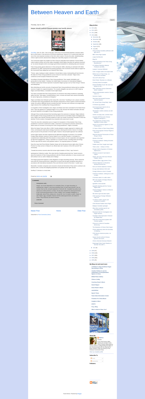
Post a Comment (39, 203)
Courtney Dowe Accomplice (100, 82)
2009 (93, 250)
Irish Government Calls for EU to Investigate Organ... (101, 107)
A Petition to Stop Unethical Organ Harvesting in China (101, 267)
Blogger (79, 393)
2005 (93, 260)
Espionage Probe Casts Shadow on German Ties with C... (102, 244)
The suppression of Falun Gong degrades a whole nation (101, 121)
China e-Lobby (96, 279)
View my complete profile (96, 352)
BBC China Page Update (99, 54)
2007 (93, 255)
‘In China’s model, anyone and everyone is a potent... (101, 200)
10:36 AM (39, 199)
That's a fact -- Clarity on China (101, 146)
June (94, 247)
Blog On (95, 59)
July (94, 48)
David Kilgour (95, 285)
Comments (94, 361)
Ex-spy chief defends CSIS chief (101, 169)
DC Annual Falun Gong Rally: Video (102, 102)
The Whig (33, 52)
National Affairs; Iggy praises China (102, 160)
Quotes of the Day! (98, 138)
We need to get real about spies (101, 193)
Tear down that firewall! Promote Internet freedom (101, 99)
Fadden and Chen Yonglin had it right (102, 144)
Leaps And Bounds (98, 57)
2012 (93, 30)
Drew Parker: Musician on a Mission (102, 80)
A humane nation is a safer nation (101, 177)
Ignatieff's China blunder (99, 183)
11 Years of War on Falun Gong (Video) (103, 128)
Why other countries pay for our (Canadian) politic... (101, 208)
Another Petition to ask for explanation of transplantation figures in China (100, 272)
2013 (93, 28)
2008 (93, 253)
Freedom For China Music (99, 298)
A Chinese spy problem (99, 104)
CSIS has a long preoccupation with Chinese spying (102, 220)
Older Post (81, 211)
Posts (93, 358)
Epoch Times (95, 293)
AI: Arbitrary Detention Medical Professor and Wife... (101, 66)
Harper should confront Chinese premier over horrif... (101, 237)
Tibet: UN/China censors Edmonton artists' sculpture (102, 89)
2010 (93, 35)
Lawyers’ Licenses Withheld (100, 69)
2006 (93, 257)
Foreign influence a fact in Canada (102, 171)
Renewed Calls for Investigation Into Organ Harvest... (102, 212)
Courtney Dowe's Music (98, 282)
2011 (93, 32)
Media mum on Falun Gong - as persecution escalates (101, 74)
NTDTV (94, 304)
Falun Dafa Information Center (100, 295)
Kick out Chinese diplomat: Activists (102, 166)
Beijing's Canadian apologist (100, 206)
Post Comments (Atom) (44, 214)
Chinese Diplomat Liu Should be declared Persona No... (101, 163)
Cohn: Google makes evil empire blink (103, 71)
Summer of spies (97, 96)
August (95, 46)
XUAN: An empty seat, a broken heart (103, 114)
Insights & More (96, 301)
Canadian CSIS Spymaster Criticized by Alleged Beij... (102, 216)
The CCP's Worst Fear (99, 77)
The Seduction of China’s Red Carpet (102, 227)
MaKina (101, 337)
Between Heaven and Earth (65, 12)
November (96, 39)
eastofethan (95, 290)
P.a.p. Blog (95, 306)
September (96, 44)
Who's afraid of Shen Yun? (99, 309)
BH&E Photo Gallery (97, 276)
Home (58, 211)
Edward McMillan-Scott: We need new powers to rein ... (103, 85)
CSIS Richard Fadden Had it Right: (102, 203)
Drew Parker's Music (97, 287)
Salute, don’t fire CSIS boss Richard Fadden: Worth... (102, 157)
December (96, 37)
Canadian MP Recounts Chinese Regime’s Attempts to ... (101, 117)
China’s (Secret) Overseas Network (102, 241)
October (95, 41)
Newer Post (35, 211)
